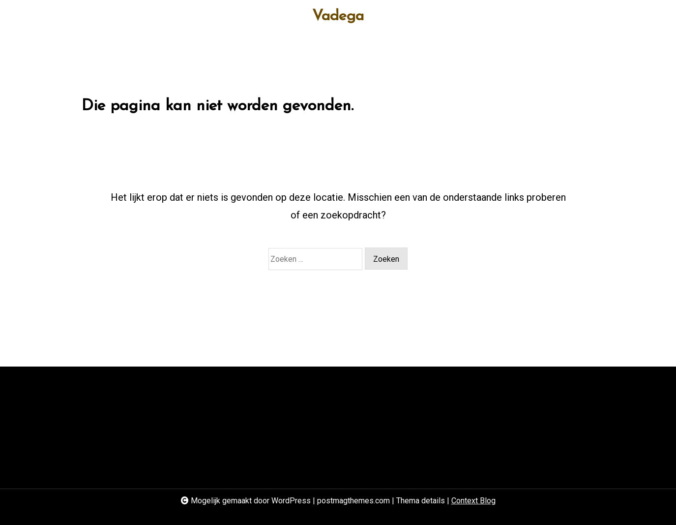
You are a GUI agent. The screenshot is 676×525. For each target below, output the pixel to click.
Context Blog (473, 500)
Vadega (338, 16)
